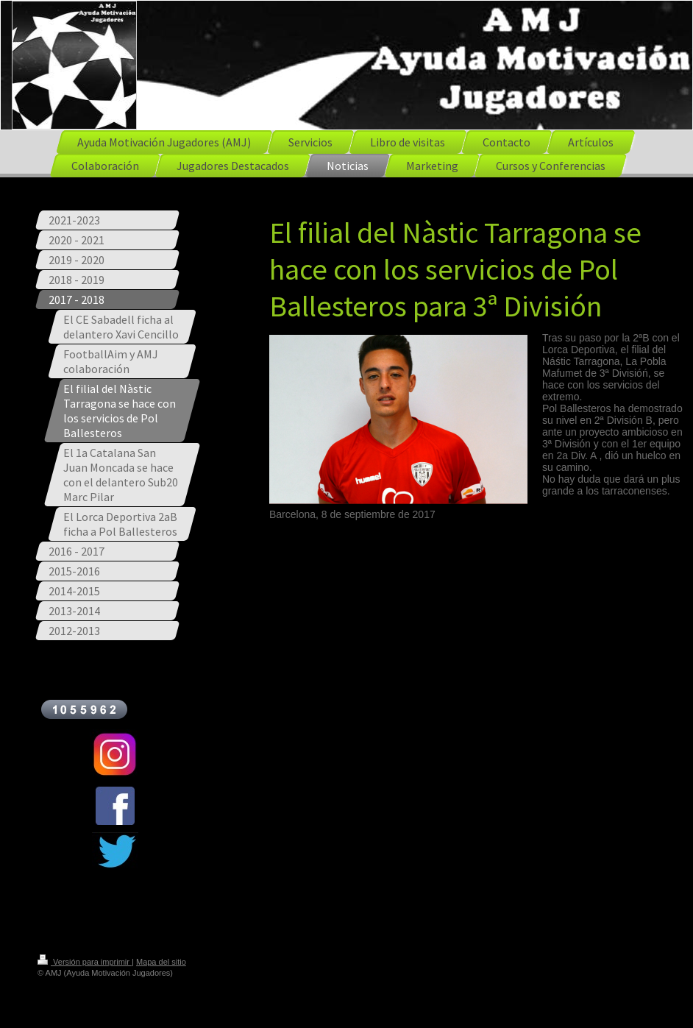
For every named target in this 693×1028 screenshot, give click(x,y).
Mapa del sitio (161, 961)
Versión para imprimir (85, 961)
